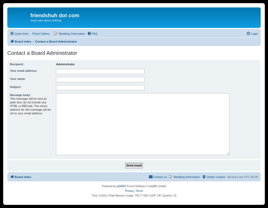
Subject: (15, 86)
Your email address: (23, 70)
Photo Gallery (41, 33)
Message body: (20, 95)
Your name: (18, 78)
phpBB (120, 186)
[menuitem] (69, 34)
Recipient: (17, 64)
